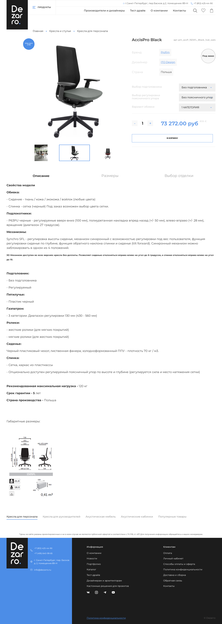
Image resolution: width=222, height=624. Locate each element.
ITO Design (168, 62)
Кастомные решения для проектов (108, 586)
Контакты (179, 10)
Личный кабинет (173, 558)
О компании (159, 10)
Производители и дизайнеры (104, 10)
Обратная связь (172, 580)
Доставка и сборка (174, 575)
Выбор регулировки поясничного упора (146, 97)
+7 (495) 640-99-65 (43, 553)
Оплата (167, 553)
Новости (92, 558)
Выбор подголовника (147, 86)
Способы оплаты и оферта (179, 564)
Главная (38, 31)
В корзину (172, 138)
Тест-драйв (137, 10)
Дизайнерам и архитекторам (104, 580)
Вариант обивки (143, 106)
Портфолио (94, 564)
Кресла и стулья (60, 31)
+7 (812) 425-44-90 (203, 3)
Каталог (91, 569)
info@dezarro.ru (42, 570)
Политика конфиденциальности (182, 569)
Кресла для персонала (92, 31)
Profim (165, 52)
